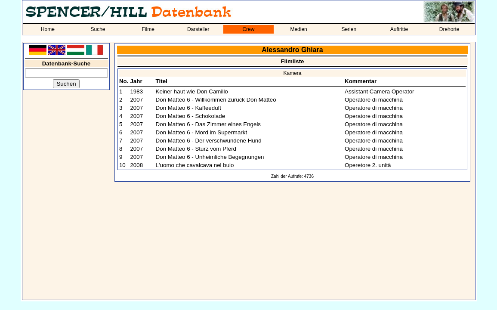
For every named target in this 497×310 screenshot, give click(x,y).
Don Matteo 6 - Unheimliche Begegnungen (210, 157)
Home (48, 29)
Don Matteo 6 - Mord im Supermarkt (201, 132)
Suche (97, 29)
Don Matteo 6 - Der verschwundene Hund (209, 140)
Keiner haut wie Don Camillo (192, 91)
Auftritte (399, 29)
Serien (348, 29)
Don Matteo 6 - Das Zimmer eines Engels (208, 124)
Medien (298, 29)
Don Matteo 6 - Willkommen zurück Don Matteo (216, 99)
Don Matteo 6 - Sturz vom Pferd (196, 149)
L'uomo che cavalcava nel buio (195, 165)
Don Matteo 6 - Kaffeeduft (188, 108)
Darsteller (198, 29)
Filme (148, 29)
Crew (248, 29)
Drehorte (449, 29)
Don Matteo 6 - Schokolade (190, 116)
